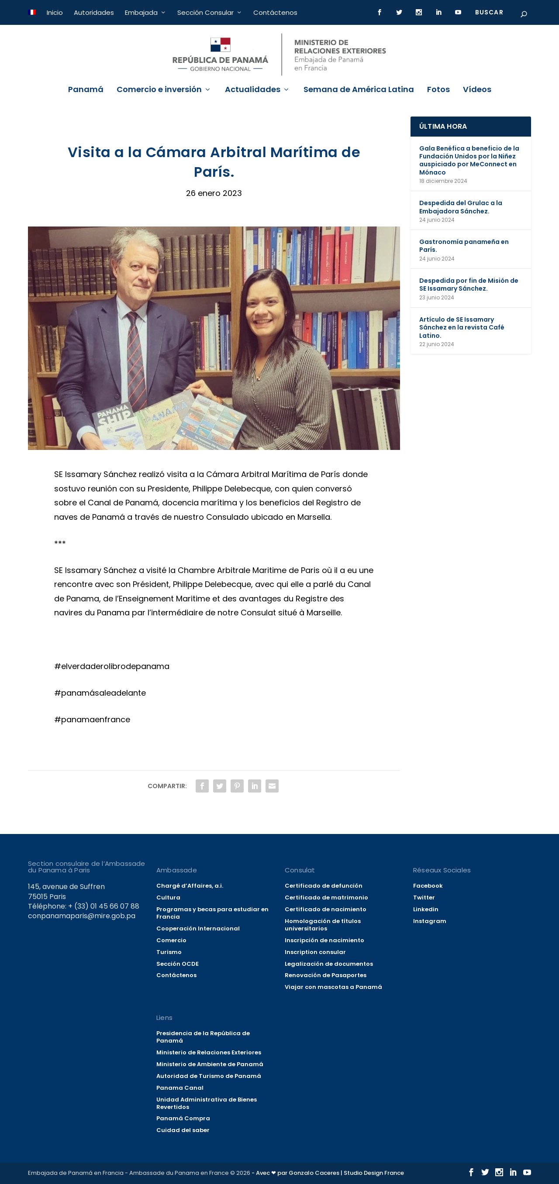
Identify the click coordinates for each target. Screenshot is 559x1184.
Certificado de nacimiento (325, 909)
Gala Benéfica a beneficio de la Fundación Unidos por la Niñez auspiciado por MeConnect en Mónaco (469, 160)
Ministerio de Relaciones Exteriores (208, 1052)
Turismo (169, 952)
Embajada (141, 12)
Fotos (438, 90)
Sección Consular (205, 12)
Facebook (428, 886)
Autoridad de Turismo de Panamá (208, 1076)
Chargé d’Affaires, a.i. (189, 886)
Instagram (429, 921)
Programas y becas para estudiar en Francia (212, 913)
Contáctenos (275, 12)
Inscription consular (315, 952)
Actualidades (252, 90)
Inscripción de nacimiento (324, 940)
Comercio (171, 940)
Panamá (86, 90)
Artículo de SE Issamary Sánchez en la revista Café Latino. (461, 327)
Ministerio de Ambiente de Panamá (209, 1064)
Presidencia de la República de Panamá (203, 1037)
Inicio (55, 12)
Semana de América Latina (359, 90)
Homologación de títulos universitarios (323, 925)
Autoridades (94, 12)
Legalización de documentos (329, 964)
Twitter (424, 897)
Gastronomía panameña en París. (464, 245)
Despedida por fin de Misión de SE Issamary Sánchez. (468, 284)
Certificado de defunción (323, 886)
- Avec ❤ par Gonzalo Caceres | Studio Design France (328, 1173)
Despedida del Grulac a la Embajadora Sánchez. (460, 207)
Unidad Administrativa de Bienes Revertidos (206, 1103)
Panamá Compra (183, 1118)
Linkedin (425, 909)
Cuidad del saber (183, 1130)
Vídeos (477, 90)
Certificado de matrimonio (326, 897)
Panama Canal (180, 1088)
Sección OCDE (177, 964)
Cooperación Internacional (198, 928)
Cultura (168, 897)
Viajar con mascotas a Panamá (333, 987)
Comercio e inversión (159, 90)
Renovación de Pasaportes (325, 975)
